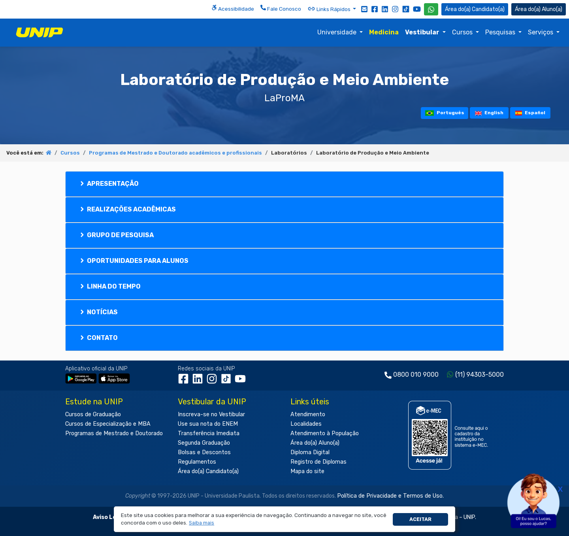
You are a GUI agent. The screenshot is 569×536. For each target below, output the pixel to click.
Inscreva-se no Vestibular (211, 414)
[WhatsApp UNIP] (431, 9)
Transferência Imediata (208, 433)
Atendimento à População (324, 433)
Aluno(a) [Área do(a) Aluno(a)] (538, 9)
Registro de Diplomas (318, 462)
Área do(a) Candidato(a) (208, 471)
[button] (201, 523)
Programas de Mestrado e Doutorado (114, 433)
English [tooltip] (489, 112)
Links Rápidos (329, 9)
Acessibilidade (232, 8)
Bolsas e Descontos (204, 452)
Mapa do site (307, 471)
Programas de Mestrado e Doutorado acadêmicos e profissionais (175, 153)
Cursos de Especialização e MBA (108, 424)
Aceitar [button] (420, 519)
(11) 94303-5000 (479, 374)
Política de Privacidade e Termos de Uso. (390, 496)
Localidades (306, 424)
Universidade (337, 32)
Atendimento (307, 414)
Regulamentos (197, 462)
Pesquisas (501, 32)
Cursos (463, 32)
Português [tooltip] (444, 113)
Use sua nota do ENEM (208, 424)
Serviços (541, 32)
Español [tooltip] (530, 112)
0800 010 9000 (416, 374)
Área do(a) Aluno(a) (314, 443)
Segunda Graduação (204, 443)
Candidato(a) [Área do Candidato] (475, 9)
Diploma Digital (310, 452)
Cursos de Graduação (93, 414)
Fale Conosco (280, 8)
